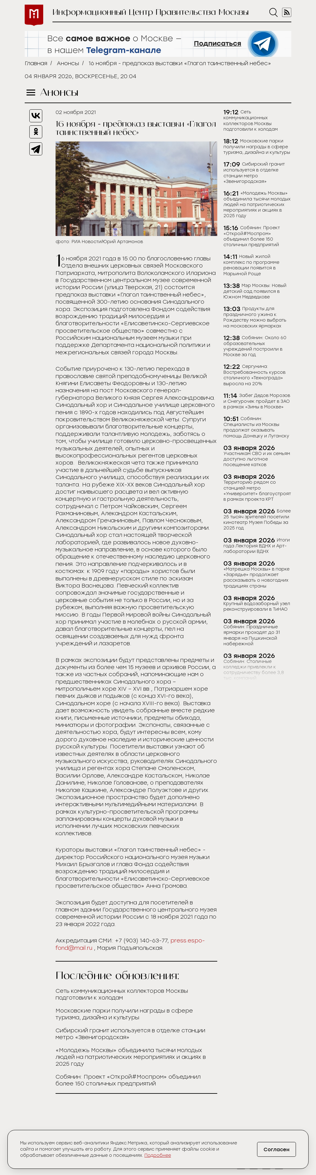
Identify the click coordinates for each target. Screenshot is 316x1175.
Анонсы (68, 63)
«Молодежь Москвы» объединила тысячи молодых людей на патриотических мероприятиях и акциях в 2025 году (131, 1057)
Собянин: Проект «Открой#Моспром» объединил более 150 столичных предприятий (128, 1080)
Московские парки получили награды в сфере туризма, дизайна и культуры (124, 1014)
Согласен (276, 1149)
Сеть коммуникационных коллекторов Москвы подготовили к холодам (122, 994)
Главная (36, 63)
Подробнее (157, 1155)
